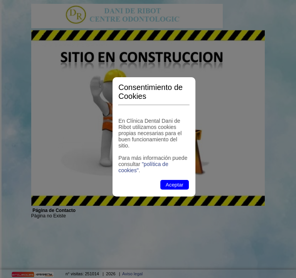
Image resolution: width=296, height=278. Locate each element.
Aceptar (174, 185)
